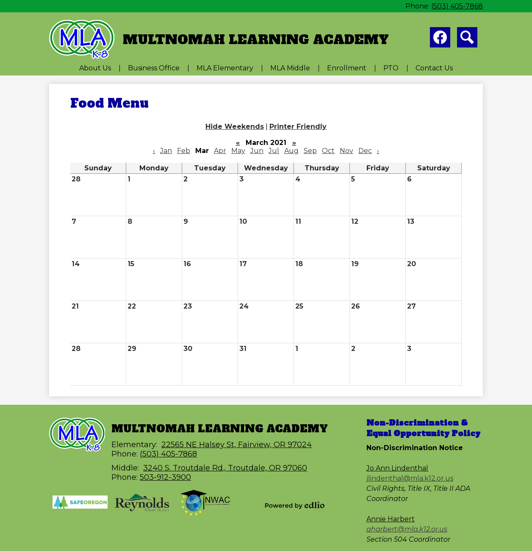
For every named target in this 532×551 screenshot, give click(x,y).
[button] (95, 68)
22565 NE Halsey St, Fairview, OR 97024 (236, 444)
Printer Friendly (298, 126)
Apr (220, 151)
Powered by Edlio (294, 505)
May (238, 151)
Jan (166, 151)
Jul (274, 151)
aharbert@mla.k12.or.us (406, 529)
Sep (310, 151)
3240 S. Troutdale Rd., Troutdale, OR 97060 (225, 468)
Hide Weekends (234, 126)
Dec (365, 151)
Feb (183, 151)
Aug (291, 151)
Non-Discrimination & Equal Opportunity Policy (423, 428)
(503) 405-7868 (457, 6)
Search (467, 39)
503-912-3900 (165, 477)
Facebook (440, 39)
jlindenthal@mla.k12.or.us (409, 478)
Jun (256, 151)
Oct (328, 151)
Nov (346, 151)
